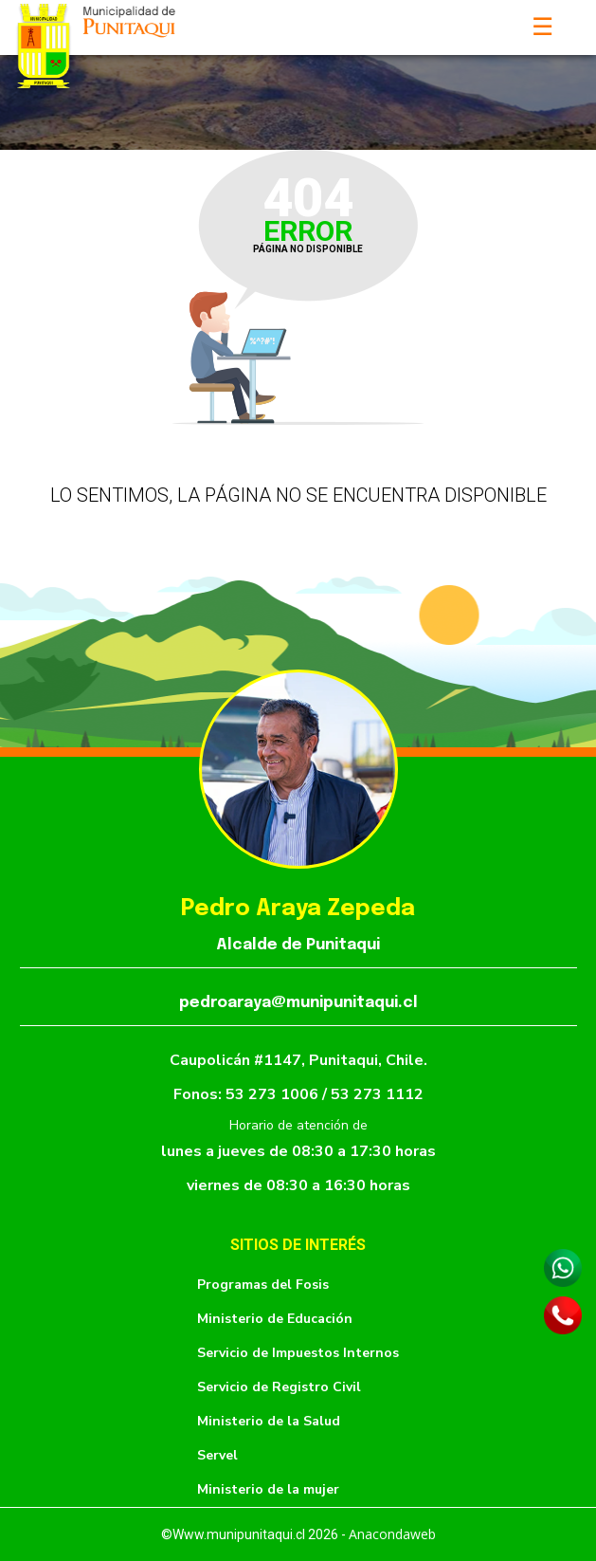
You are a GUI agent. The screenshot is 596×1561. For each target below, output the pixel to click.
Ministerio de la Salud (268, 1421)
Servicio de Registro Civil (279, 1387)
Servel (217, 1455)
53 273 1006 (274, 1094)
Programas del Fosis (263, 1285)
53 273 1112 (377, 1094)
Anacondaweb (392, 1534)
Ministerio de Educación (274, 1319)
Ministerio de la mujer (268, 1489)
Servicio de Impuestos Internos (298, 1353)
